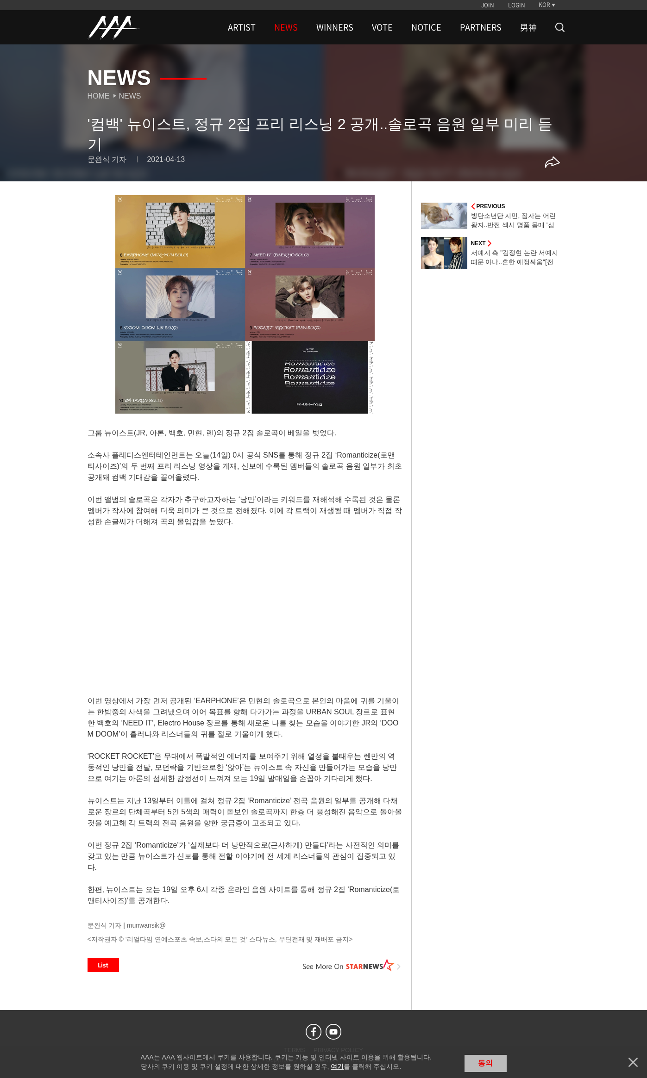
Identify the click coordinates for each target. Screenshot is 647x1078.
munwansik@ (146, 925)
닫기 (633, 1062)
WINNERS (334, 27)
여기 (337, 1066)
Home (99, 96)
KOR (544, 4)
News (130, 96)
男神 (528, 27)
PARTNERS (481, 27)
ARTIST (242, 27)
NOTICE (426, 27)
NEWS (286, 27)
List (103, 965)
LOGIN (516, 5)
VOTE (382, 27)
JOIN (487, 5)
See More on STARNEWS (352, 965)
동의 (485, 1063)
